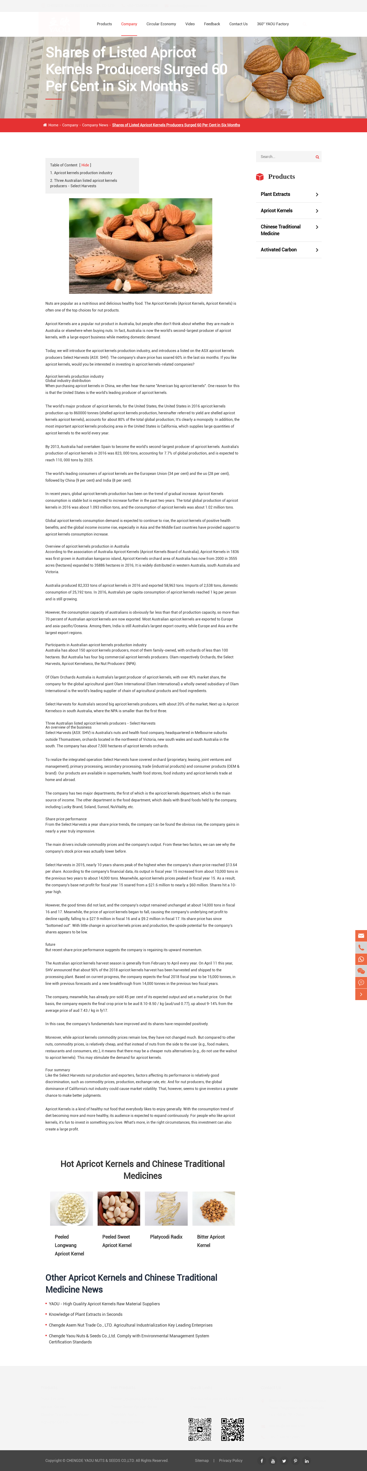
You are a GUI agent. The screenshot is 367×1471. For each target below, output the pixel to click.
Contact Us (238, 24)
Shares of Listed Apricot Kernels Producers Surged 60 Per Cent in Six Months (176, 125)
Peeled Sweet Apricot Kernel (117, 1241)
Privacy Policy (230, 1460)
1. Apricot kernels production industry (81, 173)
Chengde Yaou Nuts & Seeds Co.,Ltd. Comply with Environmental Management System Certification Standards (129, 1338)
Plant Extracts (275, 194)
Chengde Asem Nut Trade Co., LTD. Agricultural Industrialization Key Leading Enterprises (131, 1325)
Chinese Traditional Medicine (281, 230)
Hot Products (124, 1387)
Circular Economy (161, 24)
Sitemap (202, 1460)
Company (129, 24)
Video (190, 24)
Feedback (212, 24)
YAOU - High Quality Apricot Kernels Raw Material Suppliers (104, 1303)
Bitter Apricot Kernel (211, 1241)
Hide (85, 165)
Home (53, 125)
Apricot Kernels (276, 210)
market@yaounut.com (193, 6)
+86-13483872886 (146, 6)
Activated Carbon (279, 250)
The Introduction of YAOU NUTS (216, 1399)
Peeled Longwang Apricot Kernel (69, 1245)
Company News (95, 125)
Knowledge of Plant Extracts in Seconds (85, 1314)
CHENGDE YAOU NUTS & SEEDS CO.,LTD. (100, 1460)
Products (104, 24)
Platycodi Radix (166, 1237)
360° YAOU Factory (273, 24)
